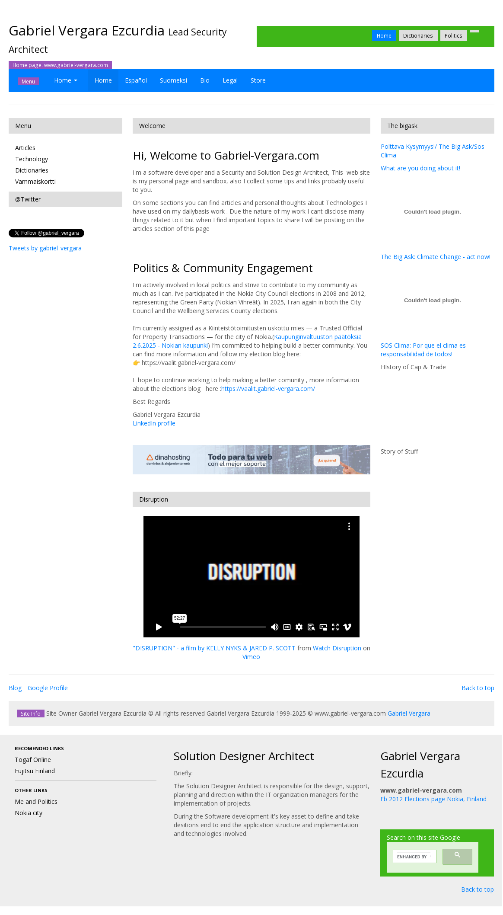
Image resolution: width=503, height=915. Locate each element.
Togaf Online (33, 759)
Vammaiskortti (35, 181)
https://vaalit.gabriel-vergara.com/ (268, 388)
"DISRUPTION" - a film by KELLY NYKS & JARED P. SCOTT (214, 648)
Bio (205, 80)
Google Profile (48, 688)
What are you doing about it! (420, 168)
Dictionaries (418, 35)
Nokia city (28, 813)
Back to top (478, 688)
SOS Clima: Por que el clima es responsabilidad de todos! (423, 349)
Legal (230, 80)
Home (384, 35)
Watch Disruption (337, 648)
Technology (31, 159)
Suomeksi (173, 80)
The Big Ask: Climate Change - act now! (435, 257)
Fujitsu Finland (35, 771)
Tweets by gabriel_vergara (45, 248)
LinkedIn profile (154, 423)
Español (136, 80)
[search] (413, 856)
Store (258, 80)
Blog (15, 688)
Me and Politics (36, 801)
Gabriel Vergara (409, 713)
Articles (25, 148)
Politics (453, 35)
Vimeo (251, 657)
